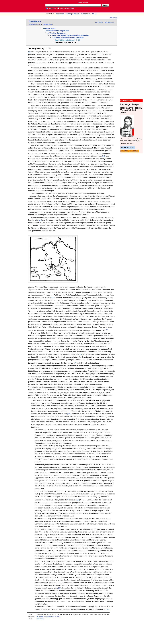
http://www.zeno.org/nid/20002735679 (48, 616)
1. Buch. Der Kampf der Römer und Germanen (69, 35)
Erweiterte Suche (83, 2)
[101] (29, 52)
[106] (68, 414)
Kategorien (85, 14)
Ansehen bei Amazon (129, 151)
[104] (52, 297)
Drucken (113, 18)
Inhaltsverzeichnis (34, 24)
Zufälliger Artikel (72, 14)
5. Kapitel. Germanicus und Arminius (68, 38)
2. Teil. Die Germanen (57, 33)
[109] (107, 609)
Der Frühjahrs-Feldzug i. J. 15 (67, 40)
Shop (94, 14)
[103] (40, 220)
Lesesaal (60, 14)
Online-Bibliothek (12, 6)
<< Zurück (99, 22)
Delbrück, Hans (48, 28)
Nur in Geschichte (65, 9)
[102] (104, 156)
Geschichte (35, 21)
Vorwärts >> (109, 22)
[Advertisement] (132, 6)
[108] (59, 588)
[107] (78, 500)
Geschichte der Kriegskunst (57, 31)
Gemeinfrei (39, 619)
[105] (80, 354)
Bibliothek (51, 9)
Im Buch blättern (127, 147)
